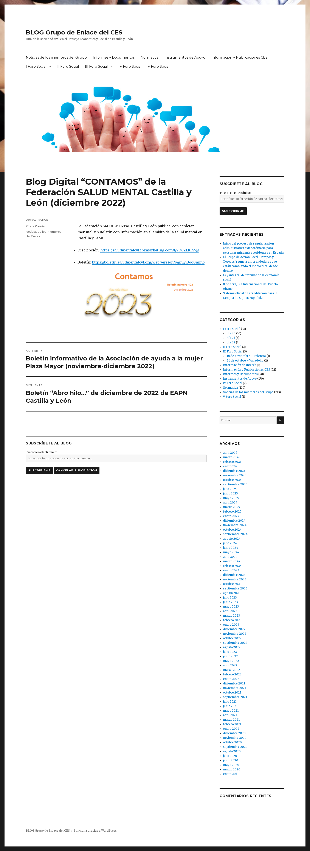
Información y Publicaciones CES (239, 57)
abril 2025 (230, 502)
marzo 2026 (231, 457)
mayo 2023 (231, 606)
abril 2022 (230, 665)
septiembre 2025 (235, 484)
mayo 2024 (231, 552)
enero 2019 (230, 774)
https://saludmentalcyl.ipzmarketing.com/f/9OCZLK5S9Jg (149, 250)
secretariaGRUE (37, 219)
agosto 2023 (231, 593)
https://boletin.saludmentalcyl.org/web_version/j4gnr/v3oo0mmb (148, 262)
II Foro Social (68, 66)
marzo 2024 (231, 561)
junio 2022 (230, 656)
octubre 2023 (232, 584)
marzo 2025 (231, 507)
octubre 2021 (232, 692)
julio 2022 (230, 652)
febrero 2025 (232, 511)
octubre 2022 (232, 638)
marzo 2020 (231, 769)
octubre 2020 (232, 742)
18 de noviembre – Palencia (246, 356)
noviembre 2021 (234, 688)
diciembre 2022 (234, 629)
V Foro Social (159, 66)
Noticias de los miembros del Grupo (56, 57)
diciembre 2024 (234, 520)
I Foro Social (36, 66)
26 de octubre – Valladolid (245, 360)
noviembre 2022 (234, 634)
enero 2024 (231, 570)
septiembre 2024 (235, 534)
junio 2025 (230, 493)
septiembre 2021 (235, 697)
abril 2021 (230, 715)
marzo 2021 (231, 720)
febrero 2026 (232, 462)
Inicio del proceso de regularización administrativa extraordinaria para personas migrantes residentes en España (253, 248)
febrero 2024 (232, 566)
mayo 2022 (231, 661)
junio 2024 (230, 548)
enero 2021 (231, 729)
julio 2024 (230, 543)
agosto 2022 (231, 647)
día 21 (231, 338)
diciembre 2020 (234, 733)
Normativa (149, 57)
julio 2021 (229, 701)
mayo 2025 (231, 498)
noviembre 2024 (234, 525)
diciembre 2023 (234, 575)
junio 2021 (230, 706)
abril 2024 (230, 557)
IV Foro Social (130, 66)
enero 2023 (231, 625)
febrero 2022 (232, 674)
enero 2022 (231, 679)
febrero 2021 (232, 724)
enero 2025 (231, 516)
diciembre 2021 (234, 683)
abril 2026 (230, 453)
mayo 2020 (231, 765)
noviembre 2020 (234, 738)
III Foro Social (96, 66)
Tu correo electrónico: (41, 452)
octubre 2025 (232, 480)
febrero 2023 (232, 620)
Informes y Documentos (114, 57)
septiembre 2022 (235, 643)
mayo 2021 (231, 710)
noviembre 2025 (234, 475)
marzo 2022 (231, 670)
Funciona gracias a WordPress (95, 830)
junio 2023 (230, 602)
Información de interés (239, 365)
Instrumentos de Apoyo (184, 57)
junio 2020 (230, 760)
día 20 (231, 333)
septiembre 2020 (235, 747)
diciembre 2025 (234, 471)
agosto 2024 (232, 539)
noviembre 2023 (234, 579)
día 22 (231, 342)
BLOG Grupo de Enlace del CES (74, 32)
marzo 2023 (231, 615)
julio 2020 (230, 756)
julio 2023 (230, 597)
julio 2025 (230, 489)
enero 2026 (231, 466)
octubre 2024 (232, 529)
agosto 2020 (232, 751)
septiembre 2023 (235, 588)
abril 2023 (230, 611)
